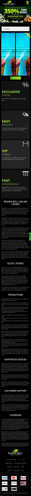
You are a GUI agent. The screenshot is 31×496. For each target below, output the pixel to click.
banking (9, 467)
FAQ (23, 470)
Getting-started (11, 459)
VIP (19, 459)
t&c (23, 459)
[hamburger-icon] (27, 3)
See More (15, 78)
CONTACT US (30, 236)
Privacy (9, 470)
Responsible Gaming (20, 463)
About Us (16, 467)
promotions (8, 463)
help (23, 467)
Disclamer (16, 470)
